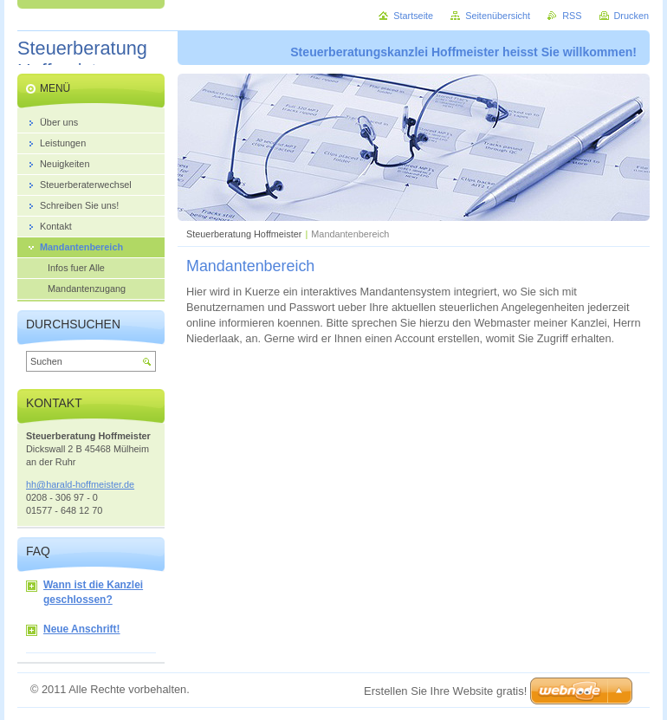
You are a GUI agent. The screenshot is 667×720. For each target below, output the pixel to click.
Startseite (413, 15)
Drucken (632, 15)
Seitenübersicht (497, 15)
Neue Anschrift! (73, 629)
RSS (571, 15)
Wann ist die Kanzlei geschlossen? (84, 592)
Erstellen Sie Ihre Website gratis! (445, 690)
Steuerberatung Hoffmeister (243, 234)
